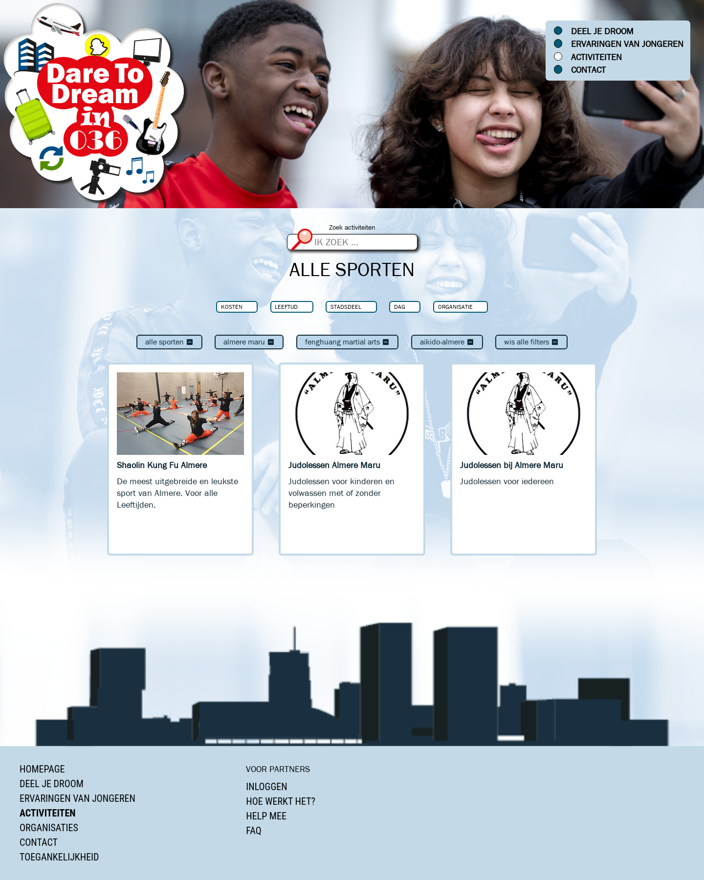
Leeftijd (286, 306)
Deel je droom (602, 31)
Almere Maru (249, 342)
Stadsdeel (345, 306)
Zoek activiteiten (352, 227)
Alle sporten (169, 342)
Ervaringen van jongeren (627, 44)
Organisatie (455, 306)
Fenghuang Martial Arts (347, 342)
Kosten (231, 306)
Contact (588, 70)
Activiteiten (596, 57)
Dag (399, 306)
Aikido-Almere (447, 342)
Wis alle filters (531, 342)
